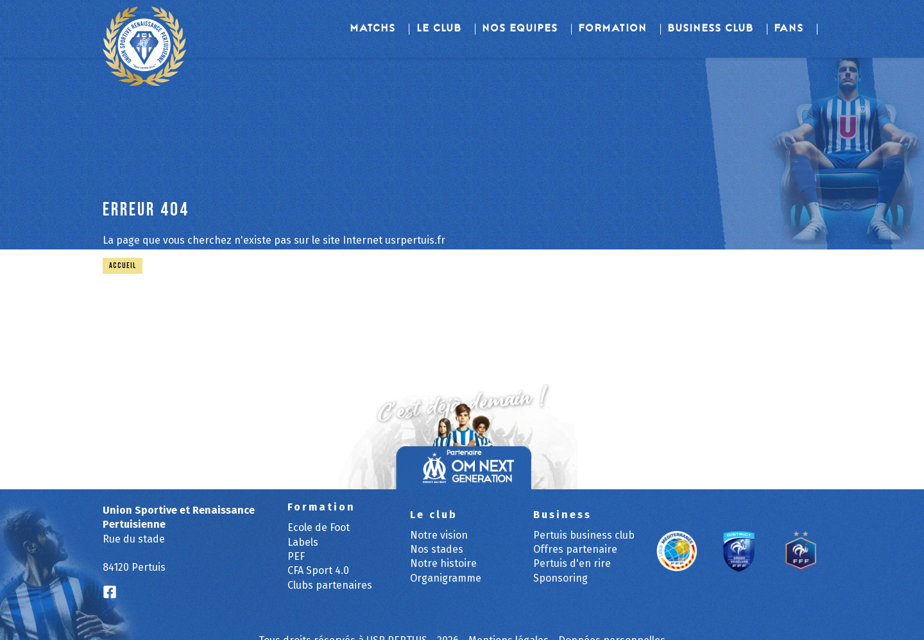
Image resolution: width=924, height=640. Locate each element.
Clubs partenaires (329, 585)
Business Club (711, 29)
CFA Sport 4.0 (318, 570)
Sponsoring (560, 578)
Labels (302, 542)
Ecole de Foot (318, 527)
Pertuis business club (584, 535)
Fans (789, 29)
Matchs (373, 29)
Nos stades (436, 549)
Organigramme (445, 578)
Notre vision (439, 535)
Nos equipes (520, 29)
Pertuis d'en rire (572, 563)
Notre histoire (443, 563)
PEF (296, 556)
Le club (439, 29)
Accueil (122, 266)
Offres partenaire (575, 549)
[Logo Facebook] (110, 592)
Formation (613, 29)
